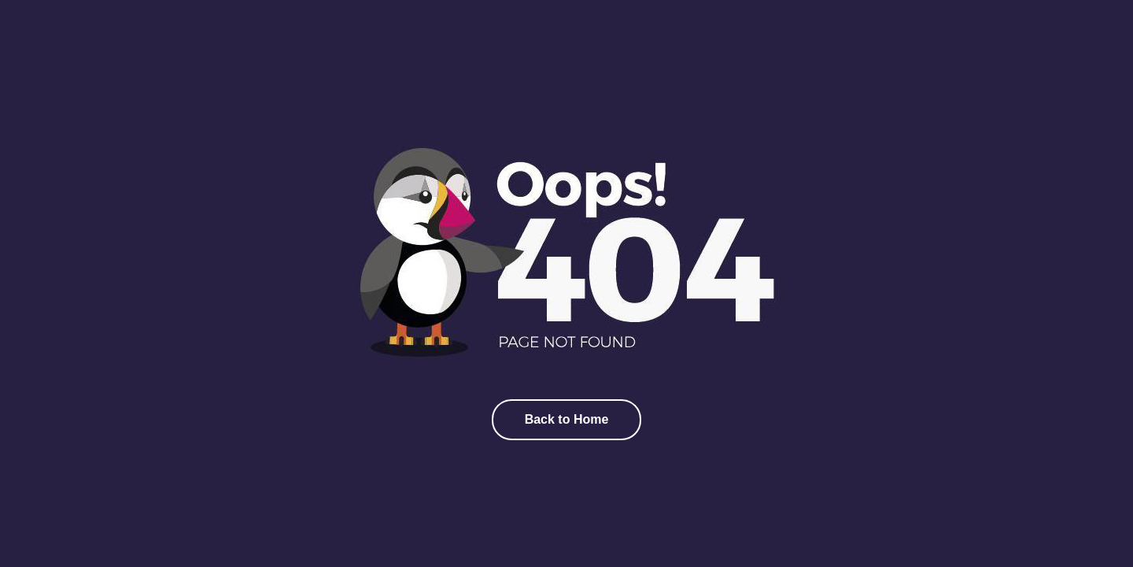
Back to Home (567, 419)
